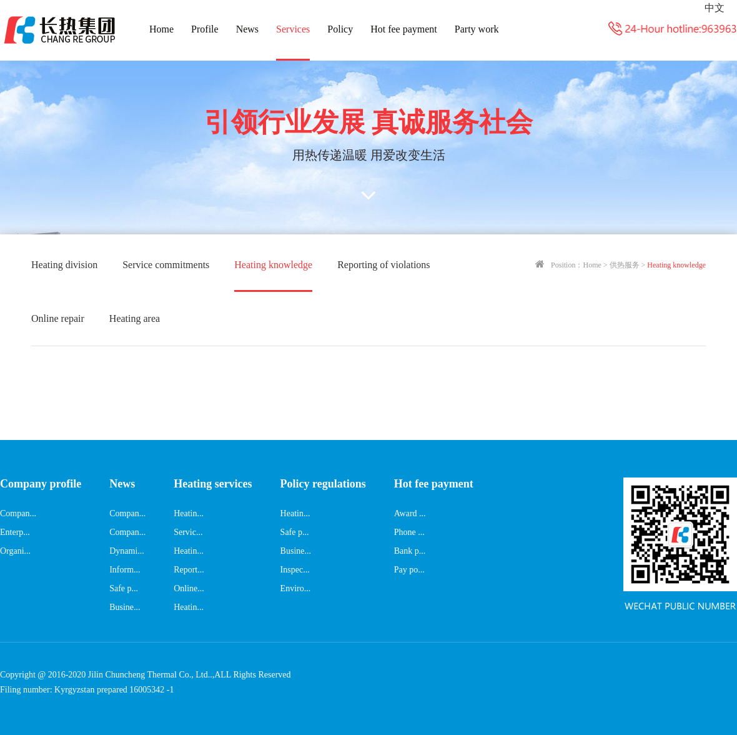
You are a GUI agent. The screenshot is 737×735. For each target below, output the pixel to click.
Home (161, 29)
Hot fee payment (403, 29)
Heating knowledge (273, 264)
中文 (715, 7)
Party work (477, 29)
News (247, 29)
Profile (205, 29)
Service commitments (165, 264)
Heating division (64, 264)
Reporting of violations (383, 264)
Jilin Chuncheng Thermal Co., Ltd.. (150, 674)
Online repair (57, 318)
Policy (340, 29)
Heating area (134, 318)
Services (293, 29)
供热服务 (625, 265)
